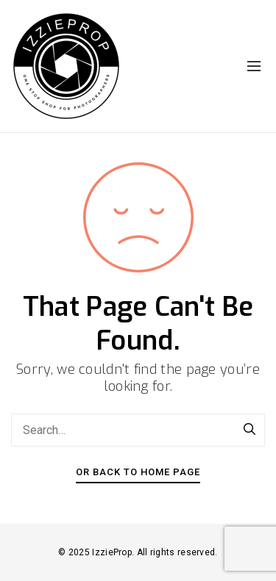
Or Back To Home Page (138, 471)
